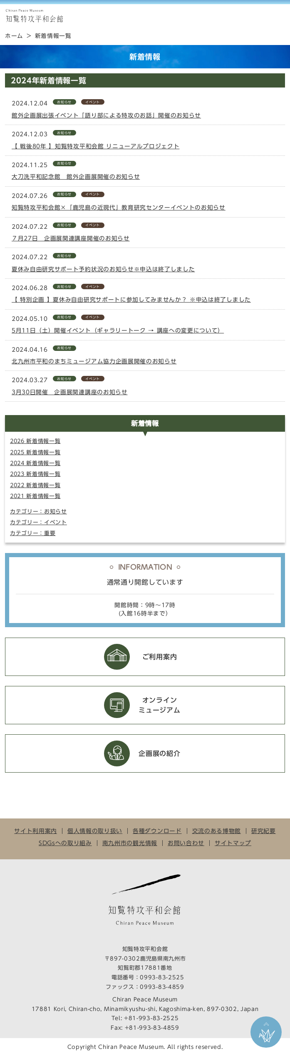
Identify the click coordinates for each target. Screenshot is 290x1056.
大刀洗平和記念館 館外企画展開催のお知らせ (76, 177)
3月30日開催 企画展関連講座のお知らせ (70, 392)
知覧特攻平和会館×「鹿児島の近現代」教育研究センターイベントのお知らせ (119, 207)
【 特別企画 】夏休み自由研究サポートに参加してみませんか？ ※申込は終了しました (131, 300)
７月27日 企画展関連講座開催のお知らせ (71, 238)
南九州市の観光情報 (129, 843)
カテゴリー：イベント (38, 522)
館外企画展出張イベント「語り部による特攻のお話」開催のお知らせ (106, 115)
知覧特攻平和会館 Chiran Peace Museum (34, 16)
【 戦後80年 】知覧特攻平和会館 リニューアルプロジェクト (95, 146)
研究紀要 (263, 831)
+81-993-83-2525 (151, 1018)
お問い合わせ (186, 843)
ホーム (14, 36)
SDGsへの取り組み (65, 843)
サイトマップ (233, 843)
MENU (279, 16)
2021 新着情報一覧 (35, 496)
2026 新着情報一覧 (35, 441)
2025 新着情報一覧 (35, 452)
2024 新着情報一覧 (35, 463)
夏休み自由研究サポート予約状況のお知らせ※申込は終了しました (103, 269)
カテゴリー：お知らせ (38, 511)
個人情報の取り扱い (94, 831)
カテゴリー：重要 (32, 533)
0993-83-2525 (162, 977)
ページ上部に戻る (266, 1032)
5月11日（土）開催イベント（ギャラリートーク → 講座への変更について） (118, 330)
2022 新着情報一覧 (35, 485)
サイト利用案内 (35, 831)
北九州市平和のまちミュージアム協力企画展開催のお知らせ (94, 361)
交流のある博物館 (216, 831)
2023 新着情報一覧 (35, 474)
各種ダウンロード (157, 831)
